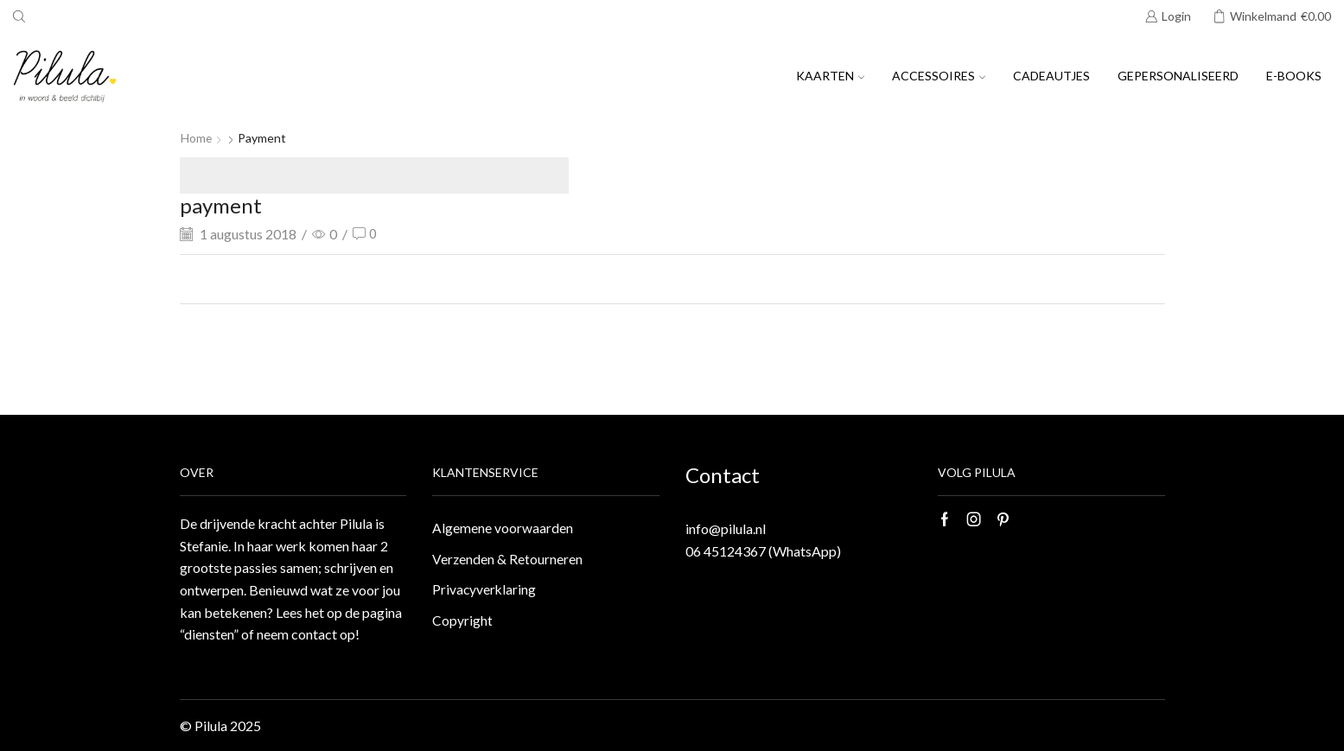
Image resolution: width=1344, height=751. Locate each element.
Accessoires (938, 75)
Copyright (462, 622)
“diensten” (209, 634)
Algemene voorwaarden (502, 527)
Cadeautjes (1051, 75)
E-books (1294, 75)
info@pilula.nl (725, 528)
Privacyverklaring (485, 590)
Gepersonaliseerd (1178, 75)
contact (314, 634)
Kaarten (830, 75)
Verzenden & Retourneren (507, 559)
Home (197, 137)
